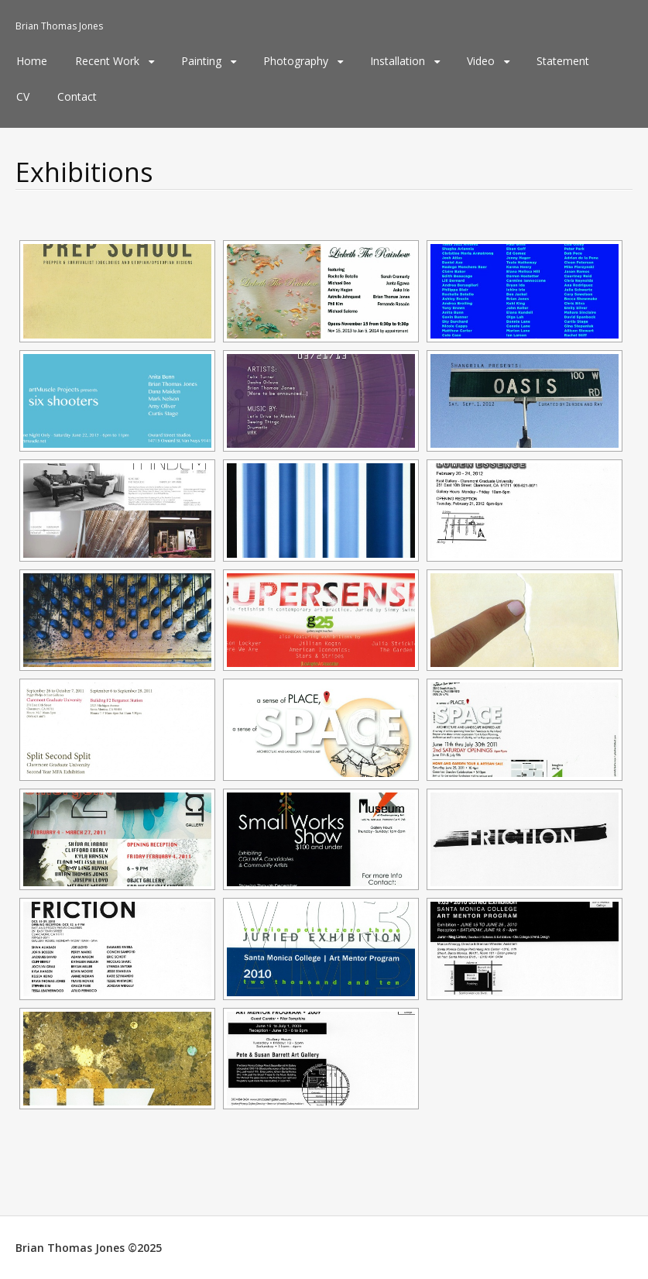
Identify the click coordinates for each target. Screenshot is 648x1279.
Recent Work (107, 60)
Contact (77, 96)
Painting (201, 60)
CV (22, 96)
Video (481, 60)
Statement (563, 60)
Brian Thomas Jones (59, 26)
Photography (295, 60)
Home (31, 60)
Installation (397, 60)
